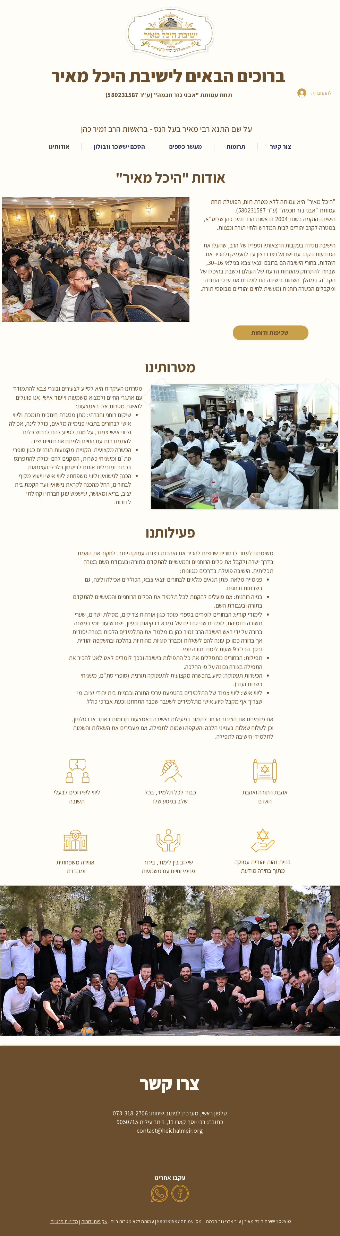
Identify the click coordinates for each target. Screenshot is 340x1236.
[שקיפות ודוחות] (270, 332)
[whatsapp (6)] (159, 1193)
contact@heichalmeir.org (170, 1130)
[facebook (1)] (180, 1193)
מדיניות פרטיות (64, 1221)
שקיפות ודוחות (94, 1221)
